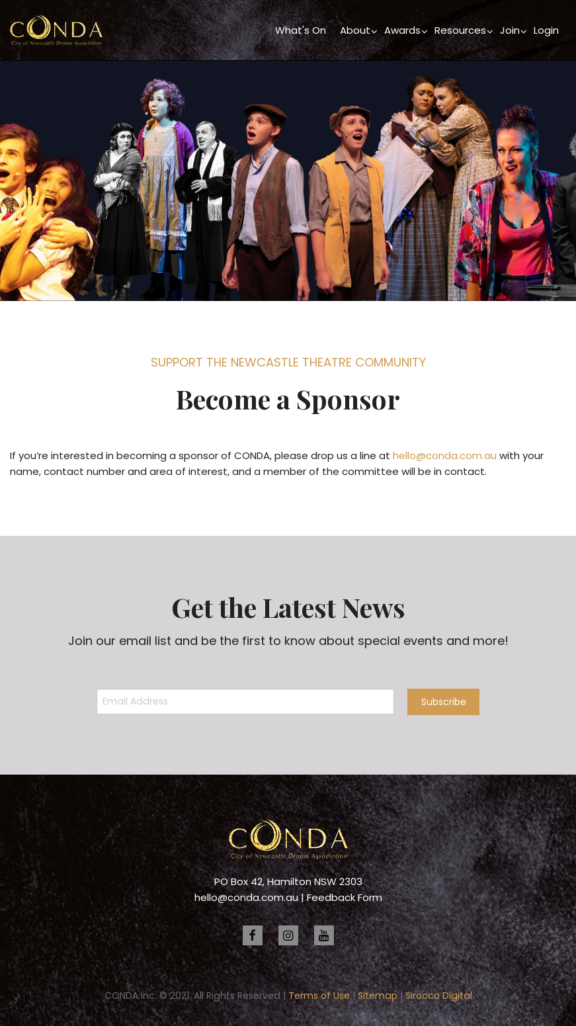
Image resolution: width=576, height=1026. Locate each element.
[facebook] (253, 935)
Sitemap (377, 995)
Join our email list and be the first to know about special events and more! (288, 640)
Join (510, 30)
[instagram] (288, 935)
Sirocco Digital (438, 995)
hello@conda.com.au (445, 455)
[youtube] (324, 935)
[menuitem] (300, 30)
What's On (300, 30)
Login (546, 30)
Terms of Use (319, 995)
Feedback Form (344, 897)
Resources (460, 30)
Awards (402, 30)
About (355, 30)
